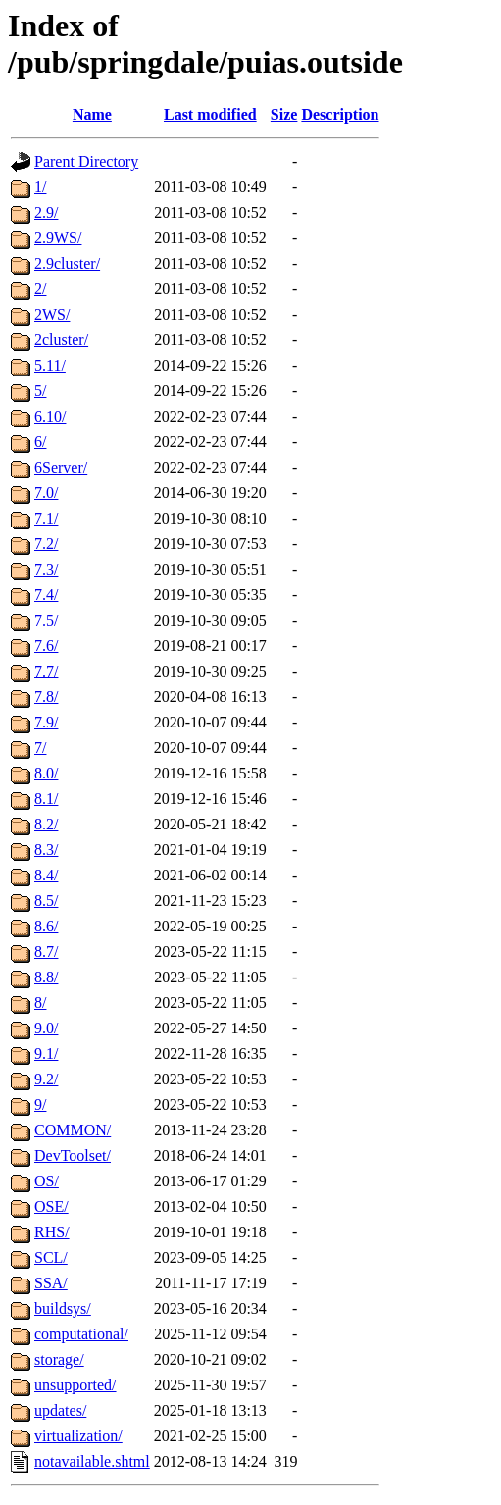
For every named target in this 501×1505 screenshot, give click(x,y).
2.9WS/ (57, 237)
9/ (40, 1104)
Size (284, 114)
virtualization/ (78, 1436)
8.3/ (46, 849)
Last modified (210, 114)
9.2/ (46, 1079)
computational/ (81, 1334)
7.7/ (46, 671)
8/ (40, 1002)
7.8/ (46, 696)
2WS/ (52, 314)
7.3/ (46, 569)
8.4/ (46, 875)
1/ (40, 186)
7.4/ (46, 594)
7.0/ (46, 492)
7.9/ (46, 722)
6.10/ (50, 416)
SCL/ (51, 1257)
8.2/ (46, 824)
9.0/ (46, 1028)
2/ (40, 288)
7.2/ (46, 543)
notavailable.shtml (92, 1461)
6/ (40, 441)
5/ (40, 390)
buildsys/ (62, 1308)
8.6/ (46, 926)
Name (92, 114)
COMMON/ (72, 1130)
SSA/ (51, 1283)
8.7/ (46, 951)
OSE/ (51, 1206)
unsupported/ (75, 1385)
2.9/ (46, 212)
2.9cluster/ (67, 263)
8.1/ (46, 798)
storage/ (59, 1359)
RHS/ (52, 1232)
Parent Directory (86, 161)
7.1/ (46, 518)
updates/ (60, 1410)
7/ (40, 747)
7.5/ (46, 620)
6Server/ (60, 467)
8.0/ (46, 773)
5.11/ (50, 365)
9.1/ (46, 1053)
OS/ (46, 1181)
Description (339, 114)
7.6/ (46, 645)
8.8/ (46, 977)
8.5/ (46, 900)
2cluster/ (61, 339)
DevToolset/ (72, 1155)
